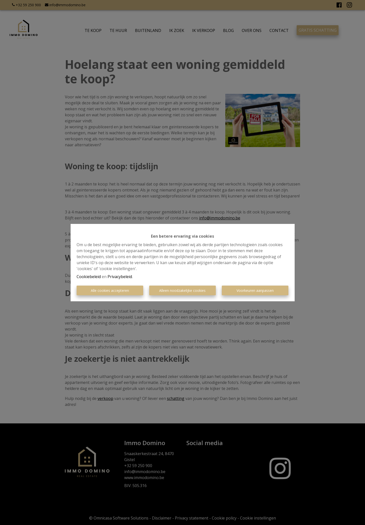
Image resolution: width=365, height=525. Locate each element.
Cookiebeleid (89, 276)
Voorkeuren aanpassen (255, 290)
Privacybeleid (120, 276)
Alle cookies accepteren (110, 290)
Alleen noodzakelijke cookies (182, 290)
